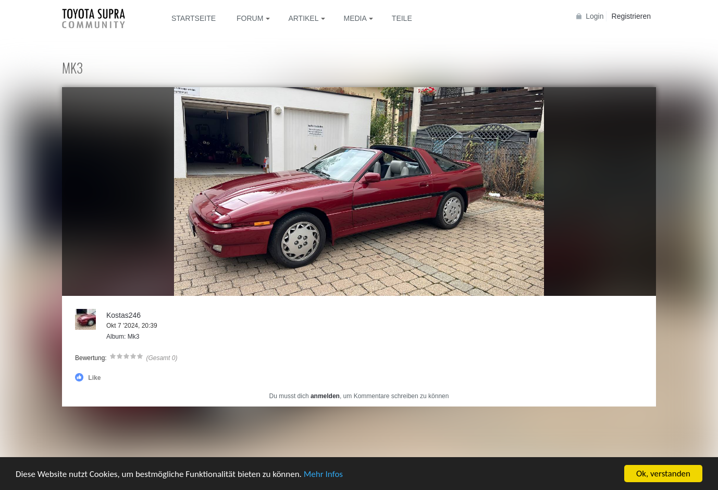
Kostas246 (123, 315)
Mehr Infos (323, 474)
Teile (402, 18)
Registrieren (631, 16)
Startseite (193, 18)
